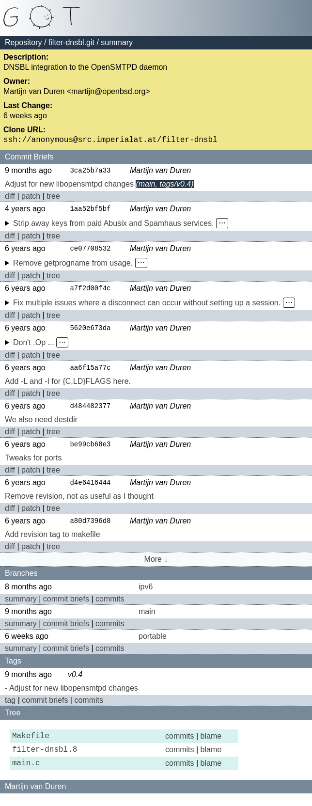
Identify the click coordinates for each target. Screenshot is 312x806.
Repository (23, 42)
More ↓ (156, 566)
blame (211, 744)
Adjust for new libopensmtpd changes (69, 186)
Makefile (30, 744)
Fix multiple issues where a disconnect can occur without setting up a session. (147, 306)
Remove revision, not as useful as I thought (79, 502)
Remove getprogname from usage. (73, 266)
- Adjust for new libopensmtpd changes (71, 695)
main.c (26, 775)
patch (30, 198)
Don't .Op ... (33, 347)
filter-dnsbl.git (71, 42)
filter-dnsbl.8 (44, 759)
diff (10, 198)
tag (10, 707)
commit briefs (66, 605)
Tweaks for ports (33, 463)
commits (110, 605)
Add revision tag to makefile (52, 541)
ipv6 (146, 593)
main (147, 618)
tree (53, 198)
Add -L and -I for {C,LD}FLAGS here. (68, 386)
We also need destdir (41, 425)
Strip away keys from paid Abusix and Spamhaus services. (113, 226)
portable (153, 643)
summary (21, 605)
